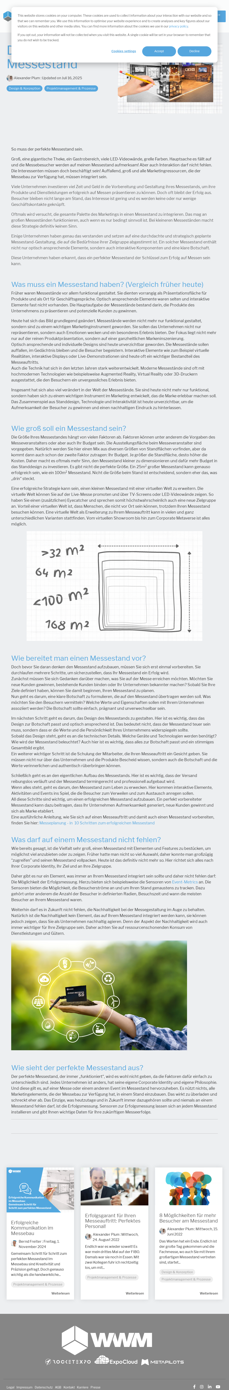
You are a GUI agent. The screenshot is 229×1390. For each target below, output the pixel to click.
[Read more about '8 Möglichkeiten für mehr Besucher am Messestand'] (188, 1186)
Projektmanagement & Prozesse (71, 88)
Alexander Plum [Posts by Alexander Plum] (106, 1234)
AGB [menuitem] (58, 1387)
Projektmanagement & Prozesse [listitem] (37, 1284)
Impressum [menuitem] (24, 1387)
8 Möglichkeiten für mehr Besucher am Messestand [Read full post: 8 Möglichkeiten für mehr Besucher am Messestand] (188, 1218)
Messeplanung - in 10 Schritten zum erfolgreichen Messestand (97, 823)
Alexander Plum (24, 78)
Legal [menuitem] (10, 1387)
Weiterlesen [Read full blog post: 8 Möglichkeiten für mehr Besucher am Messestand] (209, 1293)
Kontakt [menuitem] (69, 1387)
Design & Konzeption (24, 88)
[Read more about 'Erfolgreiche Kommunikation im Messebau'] (40, 1189)
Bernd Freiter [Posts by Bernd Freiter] (30, 1241)
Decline (194, 51)
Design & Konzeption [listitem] (177, 1272)
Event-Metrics (185, 882)
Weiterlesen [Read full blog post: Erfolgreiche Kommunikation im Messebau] (60, 1293)
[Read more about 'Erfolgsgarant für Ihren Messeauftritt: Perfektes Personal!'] (114, 1186)
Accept (159, 51)
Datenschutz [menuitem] (44, 1387)
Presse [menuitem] (95, 1387)
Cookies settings (123, 51)
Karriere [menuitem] (82, 1387)
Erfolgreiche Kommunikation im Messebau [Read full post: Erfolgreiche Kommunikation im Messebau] (32, 1228)
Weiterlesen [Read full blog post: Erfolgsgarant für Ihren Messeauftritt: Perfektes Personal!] (135, 1293)
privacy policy (178, 26)
